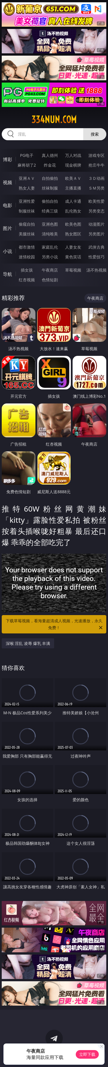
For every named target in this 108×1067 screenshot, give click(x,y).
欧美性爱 (96, 201)
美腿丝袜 (27, 234)
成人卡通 (73, 201)
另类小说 (50, 257)
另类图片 (96, 234)
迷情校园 (27, 257)
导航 (7, 274)
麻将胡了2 (27, 165)
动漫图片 (96, 224)
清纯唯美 (50, 234)
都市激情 (27, 247)
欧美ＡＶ (73, 178)
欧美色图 (73, 224)
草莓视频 (73, 270)
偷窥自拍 (27, 224)
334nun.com (54, 119)
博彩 (7, 159)
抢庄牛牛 (96, 165)
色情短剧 (50, 279)
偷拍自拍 (50, 201)
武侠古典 (96, 247)
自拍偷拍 (50, 178)
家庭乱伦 (50, 247)
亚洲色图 (50, 224)
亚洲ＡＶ (27, 178)
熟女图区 (73, 234)
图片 (7, 228)
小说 (7, 251)
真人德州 (50, 155)
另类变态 (96, 211)
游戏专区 (96, 155)
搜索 (95, 134)
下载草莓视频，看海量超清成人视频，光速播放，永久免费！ (55, 624)
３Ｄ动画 (96, 178)
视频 (7, 182)
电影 (7, 205)
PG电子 (26, 155)
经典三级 (50, 211)
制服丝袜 (27, 211)
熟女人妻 (27, 188)
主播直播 (73, 188)
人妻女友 (73, 247)
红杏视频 (27, 279)
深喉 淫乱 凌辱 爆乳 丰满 (28, 643)
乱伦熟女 (73, 211)
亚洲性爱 (27, 201)
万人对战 (73, 155)
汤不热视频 (96, 270)
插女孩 (27, 270)
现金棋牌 (73, 165)
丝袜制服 (50, 188)
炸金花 (50, 165)
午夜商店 (50, 270)
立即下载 (87, 1054)
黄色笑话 (73, 257)
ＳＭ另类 (96, 188)
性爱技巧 (96, 257)
